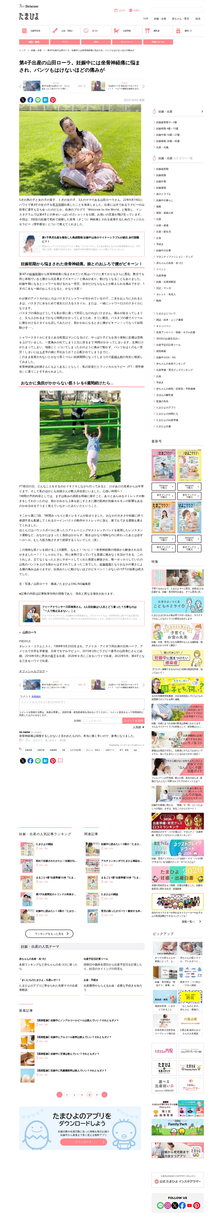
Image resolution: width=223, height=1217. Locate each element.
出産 (158, 219)
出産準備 (122, 30)
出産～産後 (162, 225)
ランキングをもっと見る (49, 933)
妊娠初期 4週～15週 (167, 128)
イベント (161, 269)
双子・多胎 (124, 750)
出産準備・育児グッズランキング (174, 369)
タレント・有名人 (93, 750)
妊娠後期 (105, 564)
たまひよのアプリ (166, 407)
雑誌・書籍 (34, 41)
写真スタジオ (158, 41)
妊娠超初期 (162, 168)
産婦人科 (117, 357)
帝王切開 (58, 205)
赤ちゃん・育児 (180, 18)
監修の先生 (162, 401)
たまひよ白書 (163, 426)
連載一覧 (82, 85)
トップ (22, 50)
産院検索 (161, 351)
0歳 (63, 750)
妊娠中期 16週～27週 (168, 134)
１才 (42, 352)
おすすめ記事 (75, 750)
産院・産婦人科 (164, 212)
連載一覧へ (188, 921)
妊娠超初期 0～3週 (166, 122)
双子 (53, 656)
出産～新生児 (163, 231)
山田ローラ (110, 750)
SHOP (119, 10)
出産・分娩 (162, 147)
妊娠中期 (40, 750)
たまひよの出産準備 (167, 420)
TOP (145, 18)
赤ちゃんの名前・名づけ (169, 263)
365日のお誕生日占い (168, 338)
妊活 (197, 18)
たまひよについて (166, 313)
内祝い (135, 10)
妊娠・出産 (160, 18)
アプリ (65, 41)
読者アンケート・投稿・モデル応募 (175, 332)
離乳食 (152, 30)
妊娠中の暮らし (164, 200)
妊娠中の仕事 (163, 250)
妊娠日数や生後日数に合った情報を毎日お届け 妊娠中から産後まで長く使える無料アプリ (83, 1133)
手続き (160, 244)
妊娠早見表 (31, 30)
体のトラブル (163, 194)
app (135, 750)
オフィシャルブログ (32, 671)
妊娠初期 (35, 274)
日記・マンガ (163, 288)
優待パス (184, 30)
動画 (158, 300)
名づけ (90, 30)
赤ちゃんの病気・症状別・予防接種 (175, 388)
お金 (158, 237)
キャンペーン (127, 41)
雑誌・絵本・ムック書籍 (169, 319)
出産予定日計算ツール (168, 344)
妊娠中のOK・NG (166, 357)
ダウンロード (83, 1142)
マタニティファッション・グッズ (174, 256)
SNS (96, 41)
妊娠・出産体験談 (166, 281)
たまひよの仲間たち (167, 413)
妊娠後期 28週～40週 (168, 141)
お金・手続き (62, 30)
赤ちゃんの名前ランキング (171, 363)
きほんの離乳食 (164, 395)
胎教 (158, 206)
